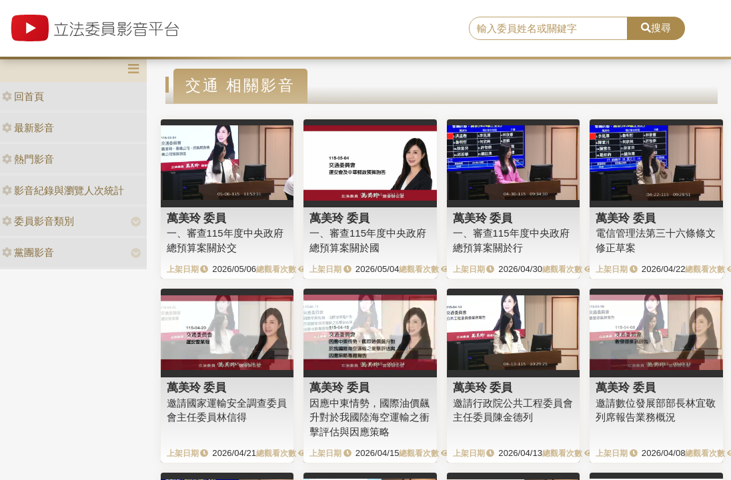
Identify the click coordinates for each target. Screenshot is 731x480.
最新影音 (28, 127)
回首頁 (23, 96)
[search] (548, 29)
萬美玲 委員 (197, 218)
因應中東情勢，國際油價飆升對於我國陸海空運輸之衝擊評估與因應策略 (369, 417)
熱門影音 (28, 159)
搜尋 (656, 27)
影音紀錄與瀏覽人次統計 (63, 190)
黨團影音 (28, 252)
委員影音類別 (38, 221)
